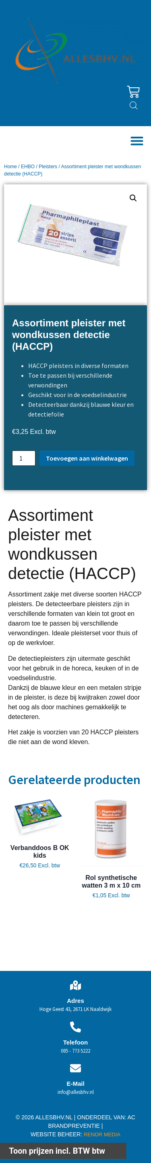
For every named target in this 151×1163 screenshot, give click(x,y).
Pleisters (48, 166)
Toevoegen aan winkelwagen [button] (39, 908)
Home (10, 166)
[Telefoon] (75, 1026)
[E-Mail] (75, 1068)
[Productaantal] (23, 458)
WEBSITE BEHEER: (56, 1134)
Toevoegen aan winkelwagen (87, 458)
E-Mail (75, 1083)
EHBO (28, 166)
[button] (136, 140)
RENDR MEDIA (101, 1134)
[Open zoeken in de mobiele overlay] (134, 105)
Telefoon (75, 1042)
